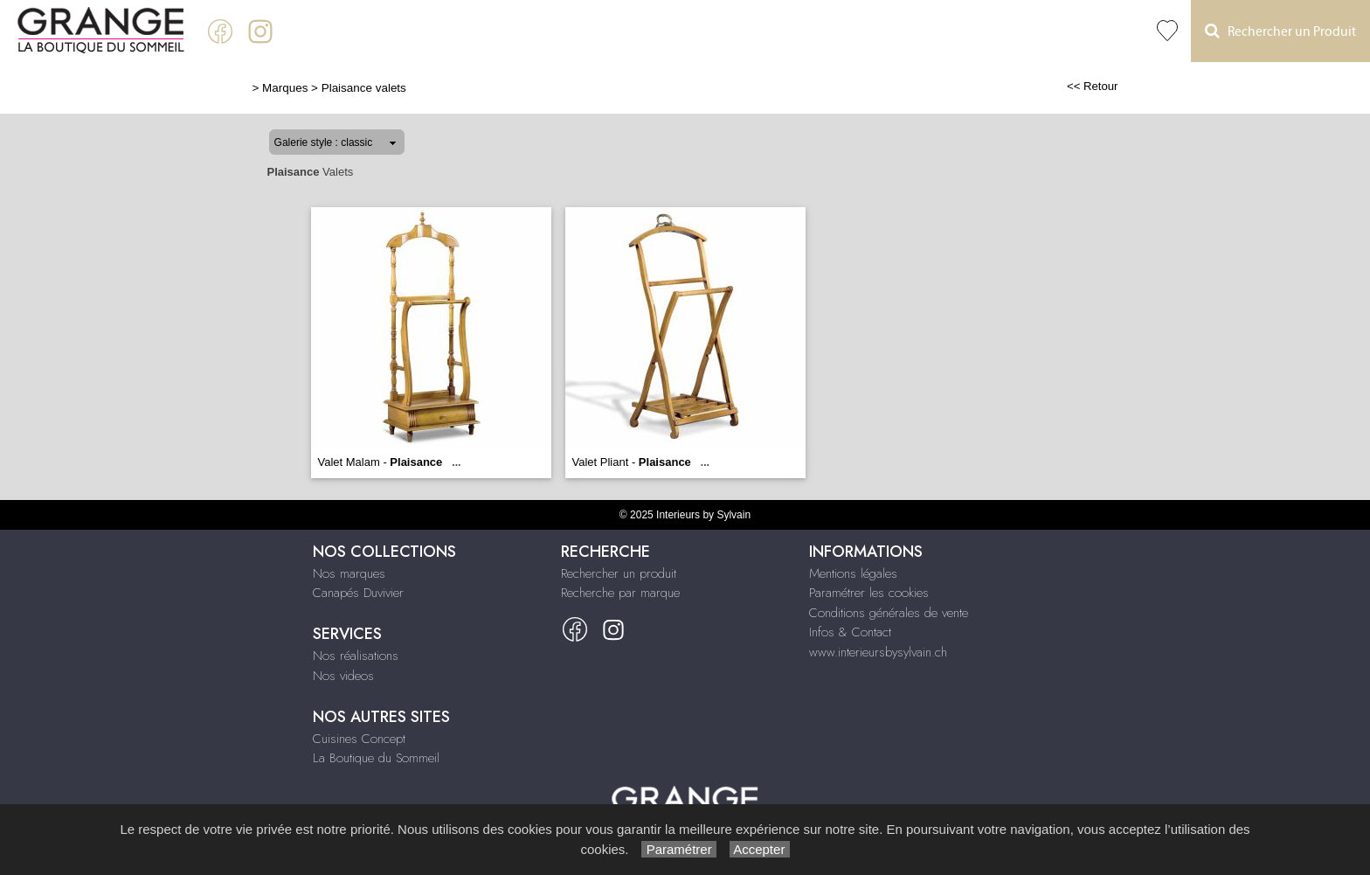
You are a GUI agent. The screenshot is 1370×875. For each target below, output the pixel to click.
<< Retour (1092, 86)
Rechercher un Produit (1280, 31)
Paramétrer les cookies (869, 592)
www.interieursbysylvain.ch (878, 652)
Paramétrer (678, 849)
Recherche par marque (620, 592)
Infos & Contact (850, 632)
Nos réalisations (355, 655)
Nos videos (343, 675)
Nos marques (349, 573)
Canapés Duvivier (358, 592)
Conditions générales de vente (888, 612)
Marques (285, 87)
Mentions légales (853, 573)
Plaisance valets (364, 87)
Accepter (759, 849)
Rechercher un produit (618, 573)
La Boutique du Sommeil (376, 757)
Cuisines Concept (359, 738)
